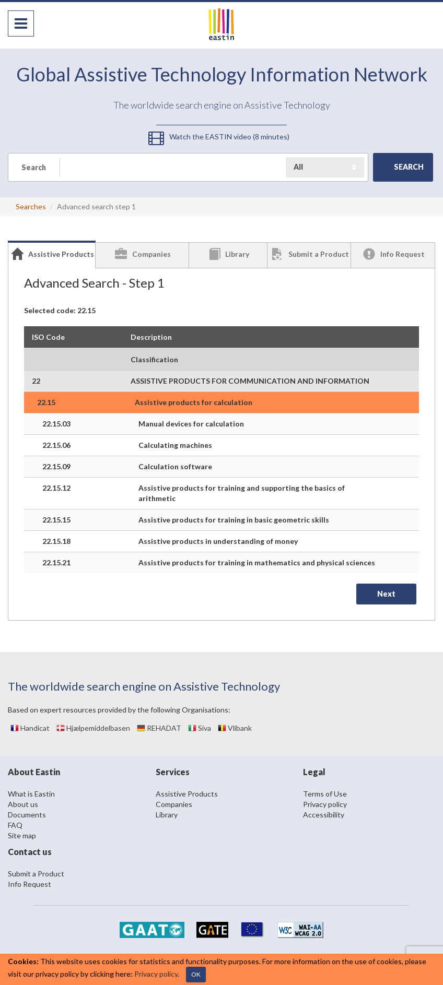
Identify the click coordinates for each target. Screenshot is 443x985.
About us (23, 804)
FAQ (15, 825)
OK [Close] (196, 974)
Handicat (30, 727)
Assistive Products (187, 793)
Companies (174, 804)
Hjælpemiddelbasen (93, 727)
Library (167, 814)
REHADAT (159, 727)
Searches (31, 206)
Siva (199, 727)
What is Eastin (31, 793)
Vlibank (235, 727)
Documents (27, 814)
